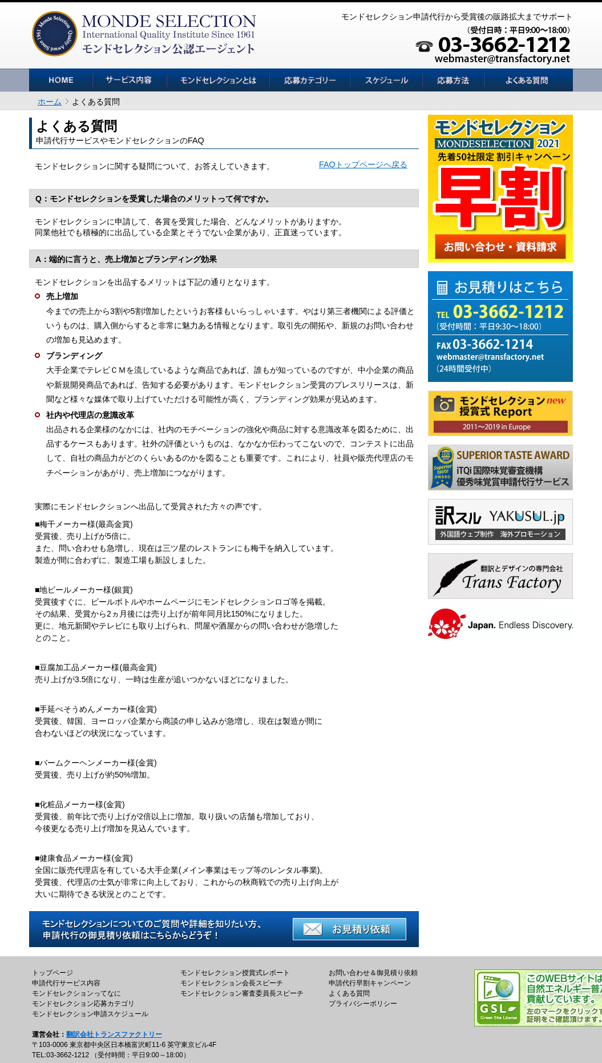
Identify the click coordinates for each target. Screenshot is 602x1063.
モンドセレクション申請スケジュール (90, 1014)
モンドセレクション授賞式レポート (235, 973)
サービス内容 (129, 80)
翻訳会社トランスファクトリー (114, 1034)
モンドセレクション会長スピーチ (231, 983)
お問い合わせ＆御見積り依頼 (373, 973)
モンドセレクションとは (218, 80)
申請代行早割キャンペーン (370, 983)
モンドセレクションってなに (76, 993)
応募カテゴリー (309, 80)
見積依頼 (453, 80)
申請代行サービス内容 (66, 983)
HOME (60, 80)
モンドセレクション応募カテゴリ (83, 1004)
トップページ (52, 973)
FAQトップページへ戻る (363, 164)
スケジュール (386, 80)
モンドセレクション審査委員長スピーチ (242, 993)
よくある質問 (528, 80)
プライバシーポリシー (363, 1004)
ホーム (50, 101)
